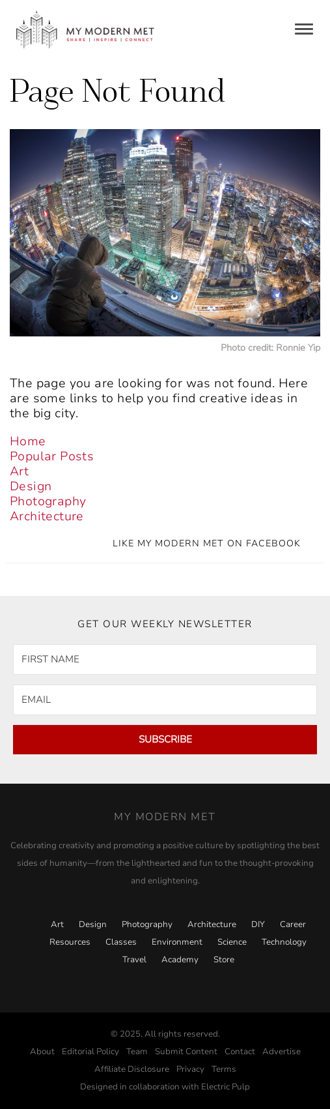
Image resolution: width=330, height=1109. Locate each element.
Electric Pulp (225, 1087)
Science (232, 942)
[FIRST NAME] (165, 659)
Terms (224, 1069)
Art (19, 471)
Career (293, 924)
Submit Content (186, 1051)
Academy (180, 960)
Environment (177, 942)
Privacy (190, 1069)
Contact (240, 1051)
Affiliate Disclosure (131, 1069)
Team (137, 1051)
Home (28, 441)
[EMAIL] (165, 700)
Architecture (47, 516)
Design (30, 486)
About (42, 1051)
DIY (258, 924)
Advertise (281, 1051)
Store (223, 960)
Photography (48, 501)
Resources (69, 942)
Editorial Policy (90, 1051)
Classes (121, 942)
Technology (284, 942)
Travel (134, 960)
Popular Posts (52, 456)
